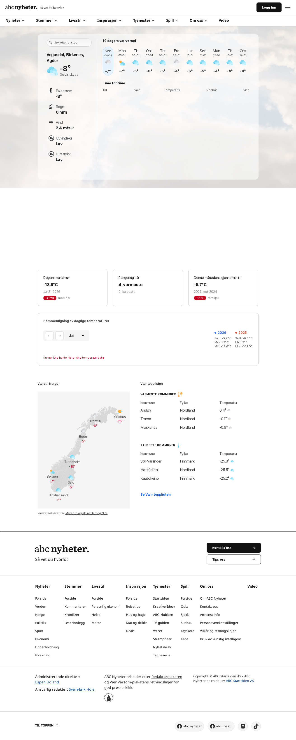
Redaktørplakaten (166, 676)
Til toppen (46, 725)
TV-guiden (161, 623)
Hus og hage (136, 614)
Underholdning (47, 647)
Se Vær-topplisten (155, 494)
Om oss (198, 20)
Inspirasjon (109, 20)
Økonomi (42, 639)
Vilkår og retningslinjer (218, 631)
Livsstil (77, 20)
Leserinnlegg (75, 623)
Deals (130, 631)
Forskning (43, 655)
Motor (96, 623)
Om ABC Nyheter (213, 598)
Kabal (185, 639)
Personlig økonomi (106, 606)
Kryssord (188, 631)
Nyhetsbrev (162, 647)
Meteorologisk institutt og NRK (86, 513)
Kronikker (72, 614)
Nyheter (14, 20)
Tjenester (143, 20)
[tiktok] (256, 726)
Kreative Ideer (164, 606)
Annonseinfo (210, 614)
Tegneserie (161, 655)
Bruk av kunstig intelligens (221, 639)
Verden (40, 606)
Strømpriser (162, 639)
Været (157, 631)
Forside (41, 598)
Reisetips (133, 606)
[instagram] (243, 726)
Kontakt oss (209, 606)
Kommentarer (75, 606)
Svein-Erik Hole (81, 689)
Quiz (184, 606)
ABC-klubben (163, 614)
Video (224, 20)
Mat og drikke (136, 623)
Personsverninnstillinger (219, 623)
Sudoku (186, 623)
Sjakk (185, 614)
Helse (96, 614)
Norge (40, 614)
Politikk (40, 623)
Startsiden (161, 598)
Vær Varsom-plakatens (129, 682)
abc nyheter (189, 726)
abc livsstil (221, 726)
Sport (39, 631)
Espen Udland (47, 682)
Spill (172, 20)
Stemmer (46, 20)
